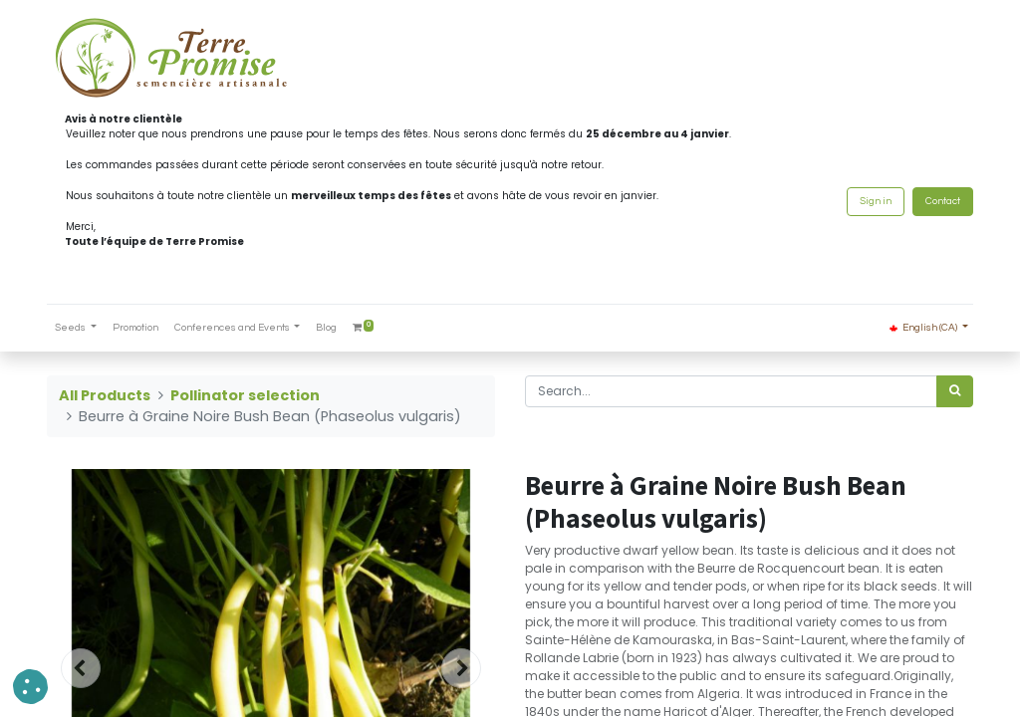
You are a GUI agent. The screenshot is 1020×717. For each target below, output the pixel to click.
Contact (942, 201)
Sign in (876, 201)
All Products (104, 395)
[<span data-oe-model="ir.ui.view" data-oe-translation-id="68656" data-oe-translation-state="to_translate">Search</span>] (954, 391)
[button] (30, 686)
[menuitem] (135, 328)
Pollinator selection (245, 395)
